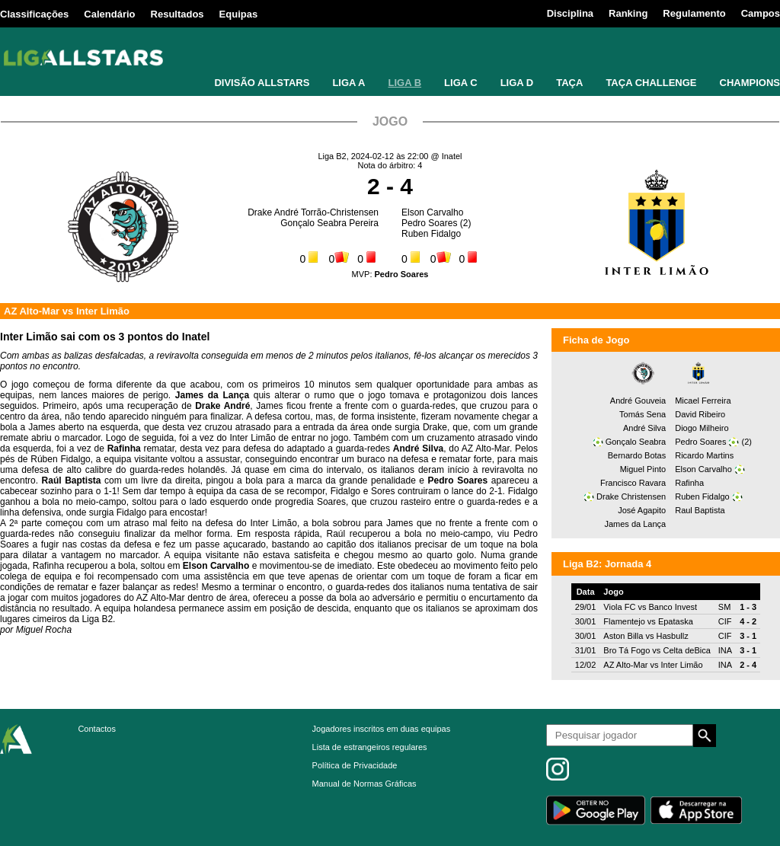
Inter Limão (102, 311)
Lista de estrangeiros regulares (369, 747)
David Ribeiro (700, 414)
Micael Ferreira (702, 400)
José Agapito (642, 510)
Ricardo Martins (704, 455)
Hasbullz (672, 635)
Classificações (34, 14)
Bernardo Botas (637, 455)
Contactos (97, 728)
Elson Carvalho (432, 212)
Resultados (177, 14)
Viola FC (619, 606)
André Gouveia (638, 400)
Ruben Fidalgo (431, 233)
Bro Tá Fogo (626, 650)
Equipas (238, 14)
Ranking (628, 13)
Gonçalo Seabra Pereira (329, 223)
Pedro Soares (429, 223)
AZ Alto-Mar (31, 311)
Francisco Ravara (633, 482)
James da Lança (635, 523)
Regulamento (694, 13)
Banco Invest (672, 606)
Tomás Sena (642, 414)
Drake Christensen (631, 496)
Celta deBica (686, 650)
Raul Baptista (699, 510)
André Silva (644, 428)
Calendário (109, 14)
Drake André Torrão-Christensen (313, 212)
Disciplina (570, 13)
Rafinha (689, 482)
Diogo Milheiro (701, 428)
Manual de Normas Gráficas (364, 783)
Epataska (675, 621)
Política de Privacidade (355, 765)
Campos (760, 13)
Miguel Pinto (643, 469)
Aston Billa (623, 635)
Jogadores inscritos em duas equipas (381, 728)
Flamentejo (623, 621)
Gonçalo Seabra (636, 441)
